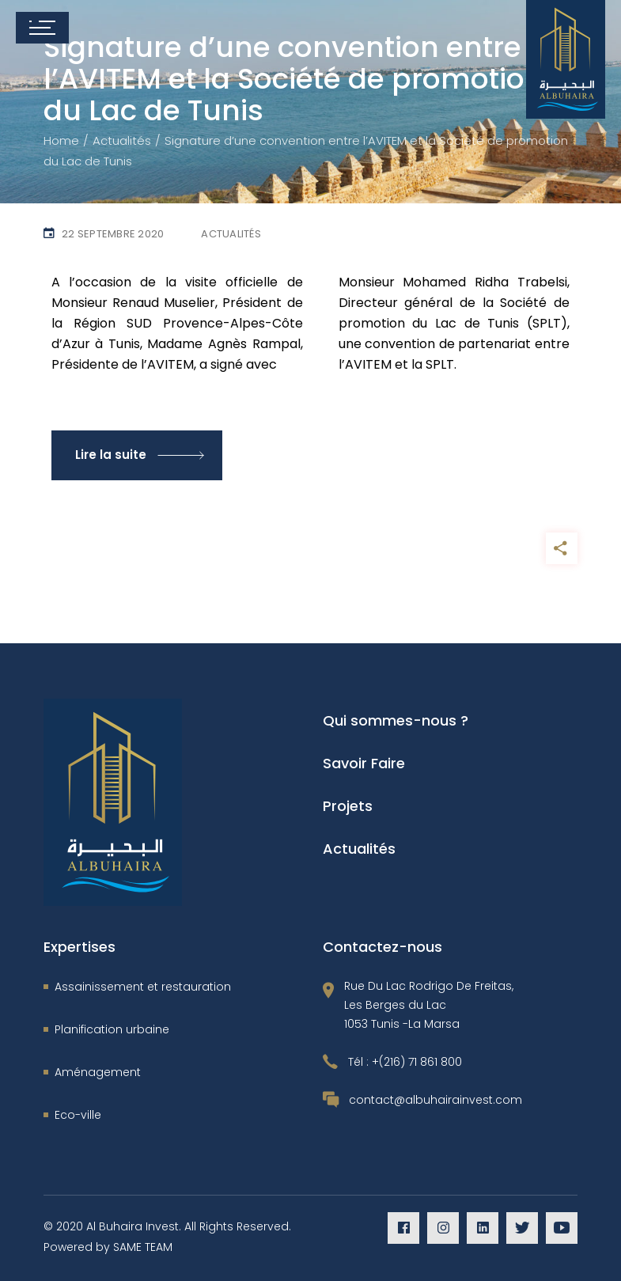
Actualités (122, 140)
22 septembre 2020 (113, 233)
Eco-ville (78, 1115)
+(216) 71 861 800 (417, 1062)
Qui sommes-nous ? (395, 720)
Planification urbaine (112, 1029)
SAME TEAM (142, 1247)
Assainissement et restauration (143, 987)
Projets (348, 806)
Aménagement (98, 1072)
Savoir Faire (364, 763)
